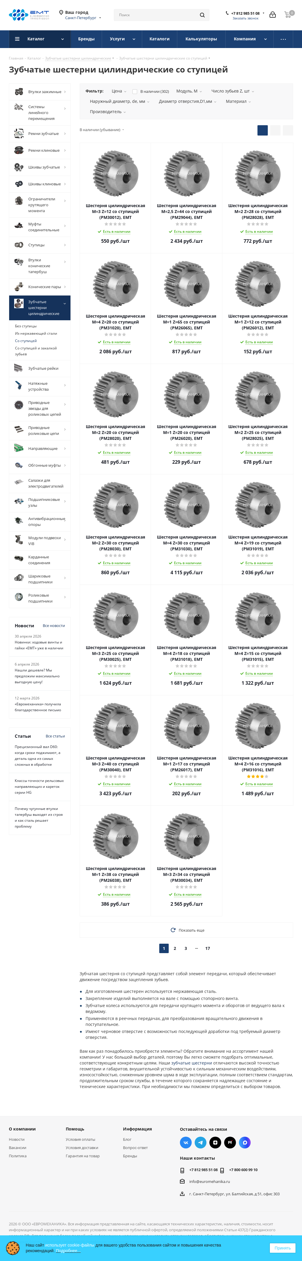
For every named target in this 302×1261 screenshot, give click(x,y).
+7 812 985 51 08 (245, 13)
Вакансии (17, 1147)
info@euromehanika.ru (209, 1181)
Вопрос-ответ (135, 1147)
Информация (137, 1129)
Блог (127, 1139)
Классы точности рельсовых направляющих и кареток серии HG (39, 786)
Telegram (200, 1142)
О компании (22, 1129)
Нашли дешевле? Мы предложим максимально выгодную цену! (37, 676)
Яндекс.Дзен (215, 1142)
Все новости (54, 625)
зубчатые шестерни (191, 1063)
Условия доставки (82, 1147)
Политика (18, 1155)
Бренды (130, 1155)
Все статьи (55, 736)
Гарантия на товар (83, 1155)
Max (245, 1142)
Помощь (75, 1129)
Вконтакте (186, 1142)
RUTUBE (230, 1142)
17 (207, 948)
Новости (16, 1139)
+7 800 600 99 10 (243, 1169)
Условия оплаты (80, 1139)
